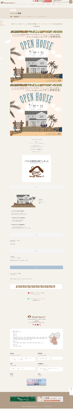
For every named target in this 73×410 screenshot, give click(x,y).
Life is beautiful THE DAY (43, 359)
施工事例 (48, 5)
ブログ (31, 359)
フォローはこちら (36, 294)
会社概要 (26, 359)
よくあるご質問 (20, 361)
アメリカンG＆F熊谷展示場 (44, 371)
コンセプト (13, 359)
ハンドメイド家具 (20, 359)
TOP (11, 16)
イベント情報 (17, 16)
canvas (51, 359)
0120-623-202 (57, 2)
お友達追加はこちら (36, 300)
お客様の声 (53, 5)
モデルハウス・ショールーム (43, 366)
